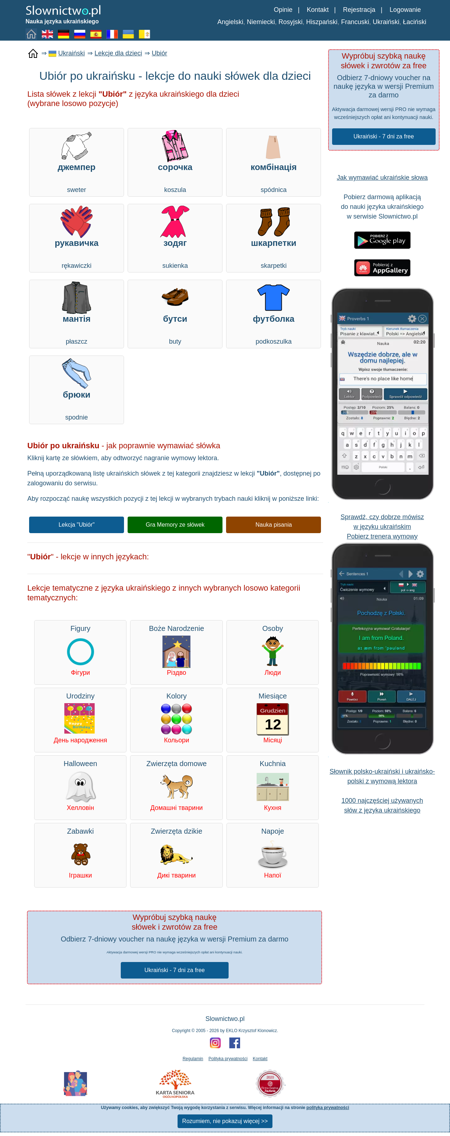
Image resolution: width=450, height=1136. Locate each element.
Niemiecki (261, 22)
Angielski (230, 22)
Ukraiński (386, 22)
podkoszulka (273, 313)
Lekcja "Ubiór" (77, 525)
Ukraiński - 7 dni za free (383, 136)
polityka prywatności (328, 1107)
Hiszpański (322, 22)
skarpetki (273, 237)
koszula (175, 161)
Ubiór (159, 53)
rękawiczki (76, 237)
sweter (76, 161)
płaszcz (76, 313)
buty (175, 313)
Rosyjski (291, 22)
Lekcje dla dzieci (118, 53)
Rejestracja (359, 9)
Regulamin (193, 1058)
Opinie (283, 9)
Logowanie (405, 9)
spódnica (273, 161)
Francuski (355, 22)
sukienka (175, 237)
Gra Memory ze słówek (175, 525)
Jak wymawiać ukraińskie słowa (382, 177)
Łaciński (414, 22)
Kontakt (318, 9)
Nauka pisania (274, 525)
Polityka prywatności (228, 1058)
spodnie (76, 389)
